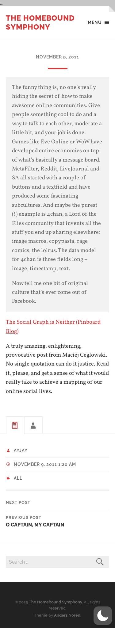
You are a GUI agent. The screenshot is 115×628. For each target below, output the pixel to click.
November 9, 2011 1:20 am (45, 464)
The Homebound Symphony (40, 22)
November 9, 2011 (57, 56)
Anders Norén (67, 615)
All (18, 478)
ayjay (21, 450)
